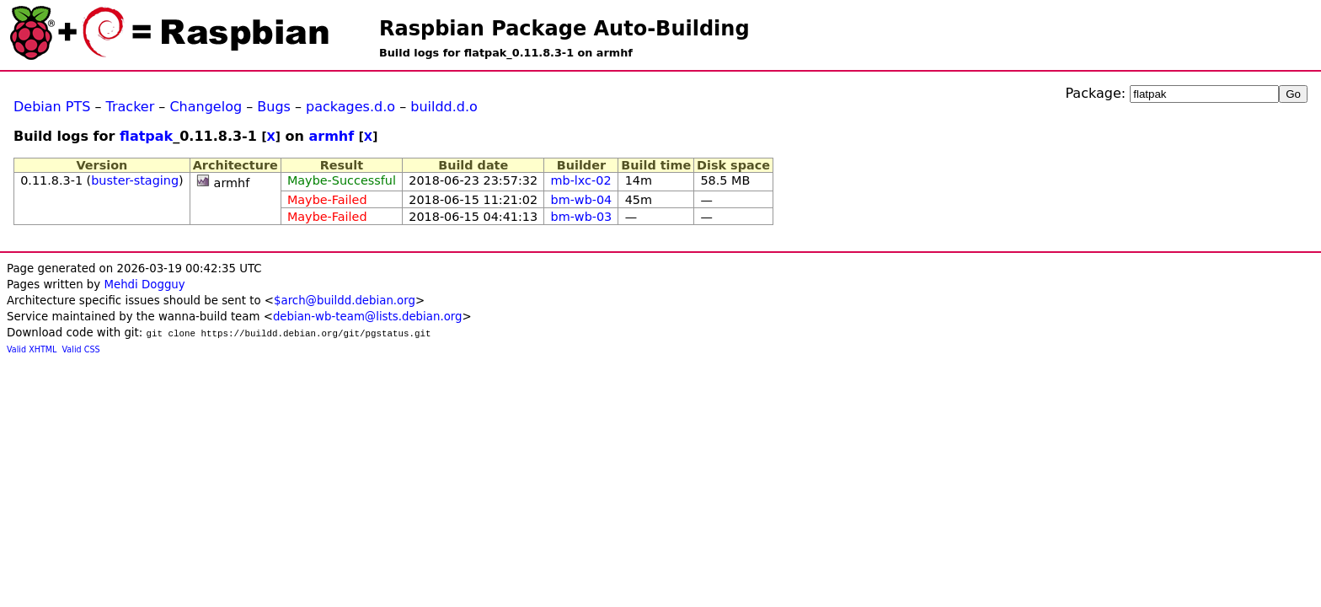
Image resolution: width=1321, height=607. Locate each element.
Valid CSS (81, 349)
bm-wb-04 (581, 200)
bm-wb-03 (581, 216)
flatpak (146, 136)
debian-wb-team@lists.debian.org (368, 316)
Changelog (205, 107)
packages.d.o (350, 107)
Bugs (274, 107)
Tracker (130, 107)
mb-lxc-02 (581, 180)
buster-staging (135, 180)
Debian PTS (51, 107)
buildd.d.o (444, 107)
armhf (331, 136)
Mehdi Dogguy (144, 284)
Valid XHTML (31, 349)
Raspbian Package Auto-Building (564, 28)
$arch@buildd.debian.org (344, 300)
